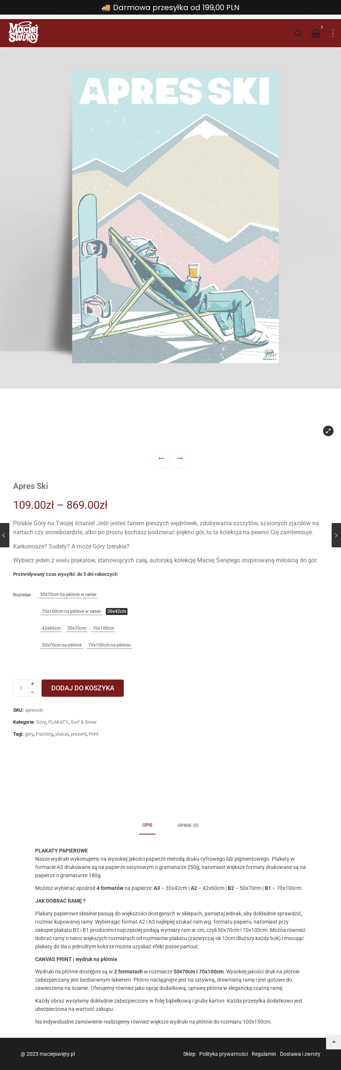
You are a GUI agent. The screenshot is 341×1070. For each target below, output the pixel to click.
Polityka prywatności (223, 1054)
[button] (179, 458)
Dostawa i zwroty (300, 1054)
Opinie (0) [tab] (188, 825)
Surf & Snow (84, 722)
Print (93, 734)
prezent (78, 734)
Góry (41, 722)
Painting (44, 734)
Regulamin (264, 1054)
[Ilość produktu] (20, 688)
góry (29, 734)
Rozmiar (22, 595)
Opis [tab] (147, 825)
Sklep (189, 1054)
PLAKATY (58, 722)
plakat (61, 734)
